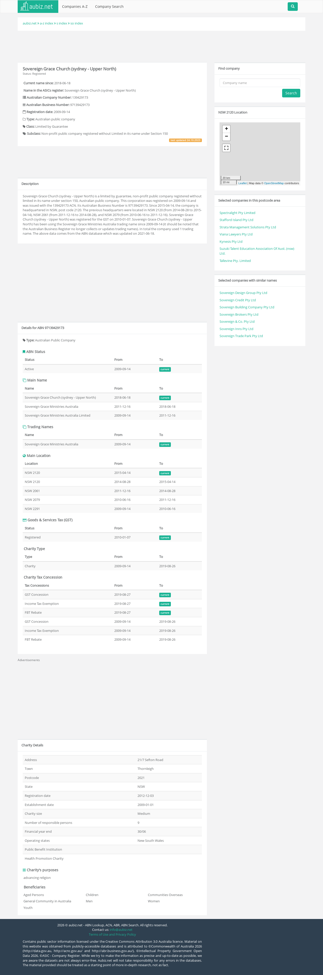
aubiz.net (30, 23)
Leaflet (242, 183)
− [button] (226, 137)
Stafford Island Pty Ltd (236, 220)
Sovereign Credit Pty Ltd (238, 300)
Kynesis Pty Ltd (231, 241)
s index (62, 23)
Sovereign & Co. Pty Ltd (237, 321)
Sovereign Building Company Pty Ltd (247, 307)
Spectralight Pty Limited (237, 212)
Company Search (109, 6)
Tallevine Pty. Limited (235, 260)
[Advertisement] (161, 46)
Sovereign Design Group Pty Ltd (243, 292)
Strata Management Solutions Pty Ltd (248, 227)
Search (291, 93)
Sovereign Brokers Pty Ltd (239, 314)
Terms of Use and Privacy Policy (112, 934)
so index (76, 23)
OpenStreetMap (274, 183)
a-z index (46, 23)
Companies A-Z (75, 6)
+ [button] (226, 129)
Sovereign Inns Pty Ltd (236, 329)
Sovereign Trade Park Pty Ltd (241, 336)
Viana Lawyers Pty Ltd (236, 234)
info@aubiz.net (121, 929)
